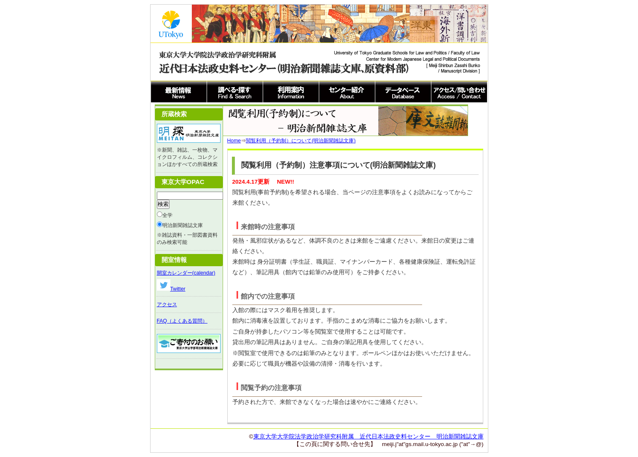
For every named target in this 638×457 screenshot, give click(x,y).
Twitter (171, 289)
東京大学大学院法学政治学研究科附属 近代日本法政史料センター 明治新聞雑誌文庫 (368, 436)
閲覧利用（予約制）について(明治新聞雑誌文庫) (300, 141)
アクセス (167, 304)
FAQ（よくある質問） (182, 321)
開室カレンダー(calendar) (186, 273)
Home (234, 141)
